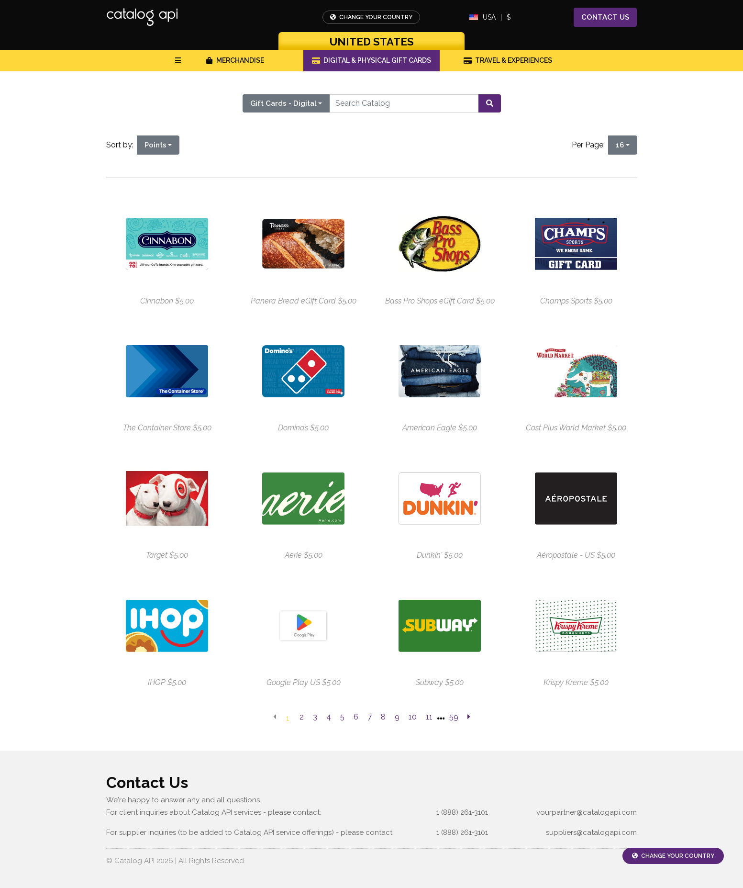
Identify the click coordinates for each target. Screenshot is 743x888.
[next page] (469, 717)
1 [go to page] (287, 718)
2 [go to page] (301, 716)
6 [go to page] (356, 716)
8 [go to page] (383, 716)
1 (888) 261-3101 (462, 812)
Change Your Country (371, 17)
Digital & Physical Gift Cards (372, 60)
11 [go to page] (429, 716)
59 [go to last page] (453, 716)
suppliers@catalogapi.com (591, 832)
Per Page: (590, 144)
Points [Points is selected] (155, 145)
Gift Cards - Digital (283, 103)
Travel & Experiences (508, 60)
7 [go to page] (369, 716)
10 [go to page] (413, 716)
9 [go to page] (397, 716)
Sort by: (121, 144)
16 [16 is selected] (620, 145)
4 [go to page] (328, 716)
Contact (605, 17)
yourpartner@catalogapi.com (586, 812)
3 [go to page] (315, 716)
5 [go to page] (342, 716)
